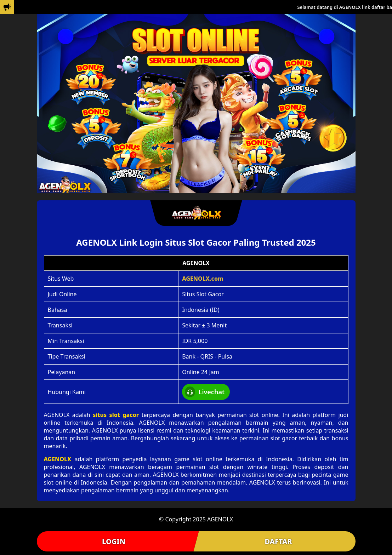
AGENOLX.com (202, 278)
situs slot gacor (116, 415)
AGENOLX (58, 459)
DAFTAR (278, 541)
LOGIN (113, 541)
